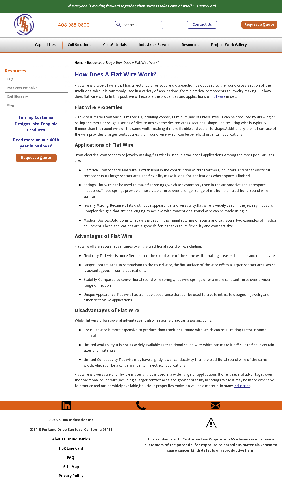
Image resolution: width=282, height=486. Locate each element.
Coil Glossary (17, 98)
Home (79, 64)
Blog (10, 106)
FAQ (10, 80)
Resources (15, 71)
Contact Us (202, 25)
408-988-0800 (74, 25)
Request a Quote (260, 25)
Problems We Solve (22, 89)
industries (242, 387)
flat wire (218, 97)
